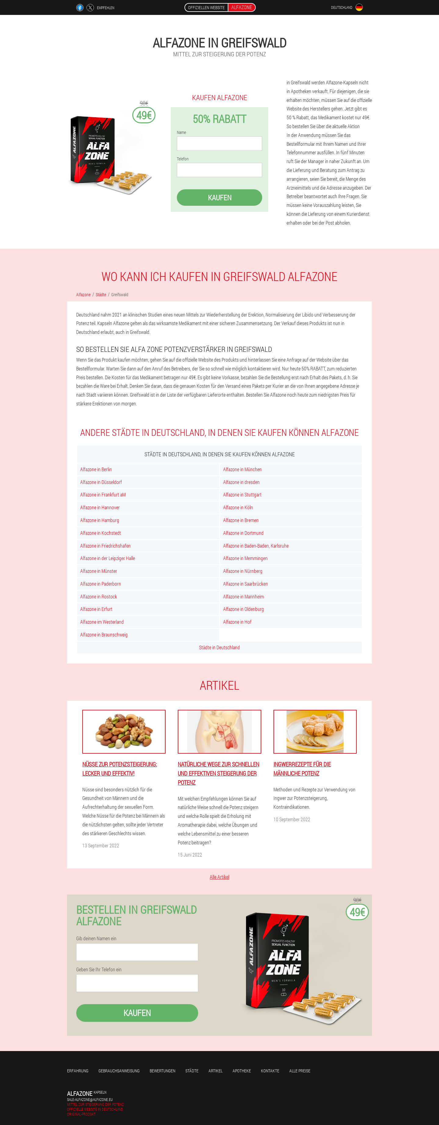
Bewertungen (162, 1071)
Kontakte (270, 1071)
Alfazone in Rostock (98, 596)
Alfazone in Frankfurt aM (103, 494)
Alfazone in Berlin (96, 469)
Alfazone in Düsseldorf (101, 482)
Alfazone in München (242, 469)
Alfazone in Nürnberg (242, 571)
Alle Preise (299, 1071)
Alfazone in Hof (237, 622)
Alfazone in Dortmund (243, 533)
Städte (191, 1071)
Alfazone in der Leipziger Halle (107, 558)
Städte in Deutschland (219, 647)
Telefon (183, 159)
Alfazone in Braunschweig (104, 634)
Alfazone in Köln (238, 507)
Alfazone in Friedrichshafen (105, 545)
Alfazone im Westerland (102, 622)
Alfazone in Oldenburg (243, 609)
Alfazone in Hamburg (99, 520)
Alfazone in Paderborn (100, 583)
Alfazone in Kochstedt (100, 533)
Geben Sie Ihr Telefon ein (99, 969)
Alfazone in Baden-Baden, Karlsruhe (256, 545)
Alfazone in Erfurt (96, 609)
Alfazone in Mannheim (243, 596)
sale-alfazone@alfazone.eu (90, 1099)
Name (181, 132)
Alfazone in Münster (98, 571)
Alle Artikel (219, 877)
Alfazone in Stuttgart (242, 494)
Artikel (216, 1071)
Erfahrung (77, 1071)
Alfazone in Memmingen (245, 558)
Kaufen (219, 197)
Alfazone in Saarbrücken (245, 583)
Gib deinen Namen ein (96, 938)
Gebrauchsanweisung (119, 1071)
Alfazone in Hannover (100, 507)
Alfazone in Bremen (241, 520)
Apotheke (242, 1071)
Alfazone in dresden (241, 482)
